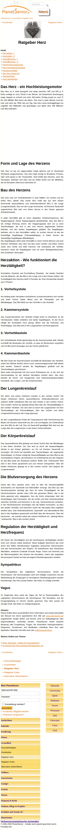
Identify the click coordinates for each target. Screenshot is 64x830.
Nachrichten (6, 720)
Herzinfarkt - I (8, 53)
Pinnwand (54, 710)
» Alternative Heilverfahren (15, 676)
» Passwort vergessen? (12, 714)
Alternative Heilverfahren (11, 767)
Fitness (4, 737)
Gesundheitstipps (8, 748)
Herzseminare (9, 76)
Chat (55, 730)
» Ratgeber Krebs (10, 672)
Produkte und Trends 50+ (12, 812)
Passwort (5, 697)
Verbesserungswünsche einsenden (20, 821)
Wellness (5, 772)
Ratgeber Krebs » (55, 22)
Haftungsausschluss (43, 630)
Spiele (55, 696)
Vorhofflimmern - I (10, 59)
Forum (55, 706)
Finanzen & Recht (9, 801)
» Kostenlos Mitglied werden (15, 711)
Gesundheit (16, 18)
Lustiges (4, 784)
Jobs (55, 715)
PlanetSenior (5, 18)
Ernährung (6, 732)
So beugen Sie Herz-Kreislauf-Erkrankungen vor (22, 646)
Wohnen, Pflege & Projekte (13, 806)
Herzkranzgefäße (10, 71)
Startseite (55, 686)
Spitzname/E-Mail (9, 690)
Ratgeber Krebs (8, 762)
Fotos (54, 725)
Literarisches (6, 778)
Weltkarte (55, 701)
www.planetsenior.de (54, 616)
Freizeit (4, 789)
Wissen (4, 795)
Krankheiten (6, 752)
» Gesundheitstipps (11, 661)
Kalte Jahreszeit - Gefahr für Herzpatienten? (21, 643)
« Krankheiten (7, 22)
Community (55, 691)
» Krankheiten (9, 664)
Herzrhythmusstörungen (13, 65)
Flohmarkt (54, 720)
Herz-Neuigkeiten (10, 79)
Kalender (5, 726)
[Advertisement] (32, 135)
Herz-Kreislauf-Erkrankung (14, 68)
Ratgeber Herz (27, 18)
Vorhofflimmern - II (10, 62)
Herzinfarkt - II (9, 56)
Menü (43, 12)
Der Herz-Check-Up (11, 73)
